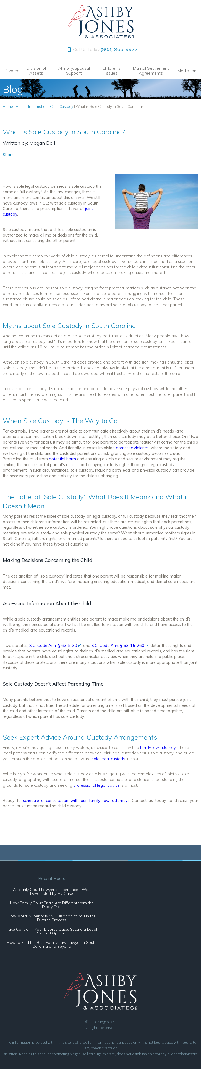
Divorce (12, 70)
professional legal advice (96, 785)
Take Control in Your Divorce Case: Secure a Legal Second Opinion (51, 931)
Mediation (186, 70)
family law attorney (158, 747)
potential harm (62, 458)
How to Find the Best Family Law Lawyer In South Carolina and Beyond (51, 944)
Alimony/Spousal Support (74, 71)
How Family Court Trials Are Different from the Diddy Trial (51, 904)
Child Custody (61, 106)
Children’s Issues (111, 71)
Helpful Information (31, 106)
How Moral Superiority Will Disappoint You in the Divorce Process (52, 918)
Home (8, 106)
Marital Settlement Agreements (151, 71)
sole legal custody (108, 758)
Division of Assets (36, 71)
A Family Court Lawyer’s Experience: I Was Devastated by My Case (51, 891)
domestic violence (132, 447)
